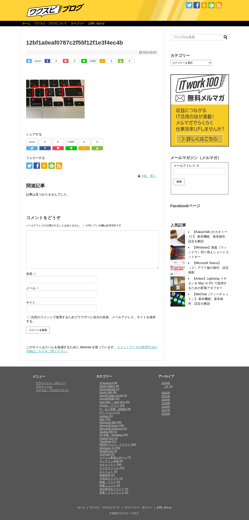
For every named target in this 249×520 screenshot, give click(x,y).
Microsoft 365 (107, 422)
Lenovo (103, 416)
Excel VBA (105, 392)
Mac (102, 419)
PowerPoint (106, 438)
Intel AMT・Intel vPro (112, 402)
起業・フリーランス (111, 492)
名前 (31, 273)
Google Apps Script (111, 395)
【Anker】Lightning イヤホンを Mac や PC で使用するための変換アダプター (207, 283)
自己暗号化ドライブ (111, 489)
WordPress (106, 451)
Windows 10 (106, 448)
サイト (30, 302)
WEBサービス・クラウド (114, 444)
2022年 (165, 392)
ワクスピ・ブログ (128, 513)
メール (32, 288)
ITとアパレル (107, 412)
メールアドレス (186, 165)
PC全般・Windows (110, 434)
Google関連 (106, 398)
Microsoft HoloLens (111, 428)
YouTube (104, 454)
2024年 (165, 383)
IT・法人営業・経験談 (112, 409)
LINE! (93, 61)
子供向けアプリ (109, 478)
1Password (106, 383)
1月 (166, 386)
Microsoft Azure (108, 425)
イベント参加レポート (113, 457)
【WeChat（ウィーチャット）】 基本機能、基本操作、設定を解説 (208, 299)
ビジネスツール (109, 468)
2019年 (165, 403)
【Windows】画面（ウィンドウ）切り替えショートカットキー (208, 252)
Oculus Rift (106, 431)
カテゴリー (77, 23)
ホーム (26, 23)
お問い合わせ (96, 23)
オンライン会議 (109, 461)
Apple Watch (107, 386)
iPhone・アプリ (109, 405)
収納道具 (104, 475)
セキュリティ (107, 464)
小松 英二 (148, 176)
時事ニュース (107, 485)
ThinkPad (105, 441)
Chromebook (107, 389)
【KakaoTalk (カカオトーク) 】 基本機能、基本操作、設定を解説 (208, 236)
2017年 (165, 410)
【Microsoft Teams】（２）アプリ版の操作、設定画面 (208, 267)
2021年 (165, 396)
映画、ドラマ (107, 482)
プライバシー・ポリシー (51, 383)
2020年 (165, 399)
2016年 (165, 413)
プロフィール (44, 386)
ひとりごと (106, 471)
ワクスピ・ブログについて (50, 23)
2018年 (165, 406)
